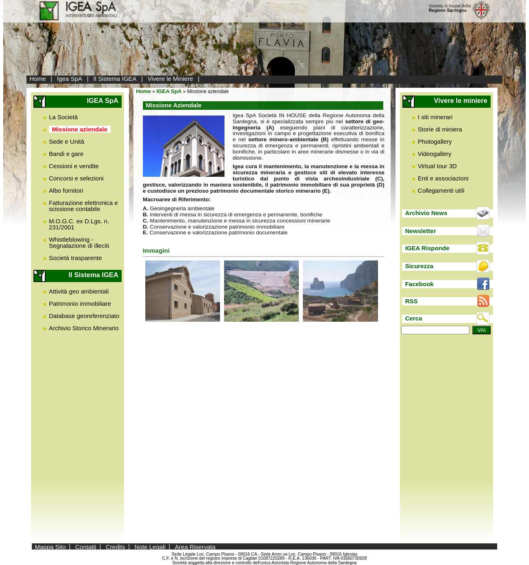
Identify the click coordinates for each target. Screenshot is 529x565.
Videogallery (434, 153)
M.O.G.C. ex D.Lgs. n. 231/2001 (79, 224)
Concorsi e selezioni (76, 178)
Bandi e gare (66, 153)
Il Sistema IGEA (115, 78)
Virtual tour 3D (437, 165)
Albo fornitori (66, 190)
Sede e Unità (66, 141)
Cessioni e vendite (74, 165)
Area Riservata (195, 546)
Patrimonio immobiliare (80, 303)
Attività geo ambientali (79, 291)
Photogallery (435, 141)
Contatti (85, 546)
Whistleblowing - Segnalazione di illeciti (79, 242)
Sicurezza (419, 265)
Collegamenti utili (441, 190)
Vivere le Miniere (170, 78)
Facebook (419, 283)
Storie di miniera (440, 129)
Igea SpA (69, 78)
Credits (115, 546)
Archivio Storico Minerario (84, 328)
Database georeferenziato (84, 315)
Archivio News (426, 212)
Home (37, 78)
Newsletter (420, 230)
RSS (411, 301)
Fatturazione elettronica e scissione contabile (83, 205)
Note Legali (150, 546)
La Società (63, 116)
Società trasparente (75, 257)
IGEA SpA (169, 91)
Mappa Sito (50, 546)
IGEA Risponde (427, 248)
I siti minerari (435, 116)
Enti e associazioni (443, 178)
